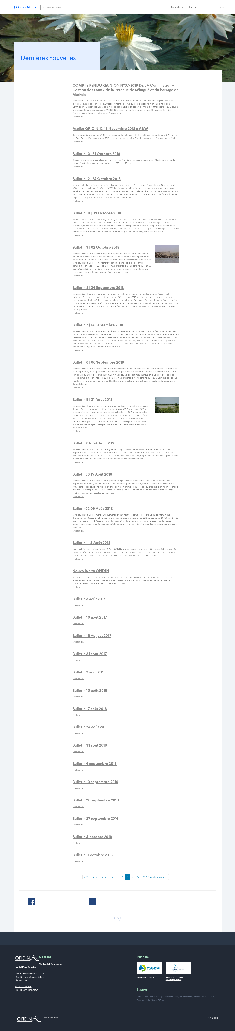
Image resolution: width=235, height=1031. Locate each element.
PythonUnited (151, 1000)
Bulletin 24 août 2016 (90, 727)
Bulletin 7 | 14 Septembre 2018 (98, 325)
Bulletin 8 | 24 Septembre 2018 (98, 287)
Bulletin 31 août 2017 (90, 653)
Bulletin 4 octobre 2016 (92, 836)
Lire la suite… (78, 116)
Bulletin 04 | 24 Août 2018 (94, 443)
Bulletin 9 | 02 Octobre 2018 (96, 247)
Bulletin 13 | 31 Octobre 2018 (96, 153)
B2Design (162, 1000)
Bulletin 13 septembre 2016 (95, 781)
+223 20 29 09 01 (23, 986)
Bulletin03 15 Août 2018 (92, 474)
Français (194, 6)
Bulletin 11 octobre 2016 (93, 855)
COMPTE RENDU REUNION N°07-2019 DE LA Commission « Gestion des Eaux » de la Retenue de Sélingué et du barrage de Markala (126, 90)
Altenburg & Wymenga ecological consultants (173, 996)
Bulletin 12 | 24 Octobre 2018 (97, 178)
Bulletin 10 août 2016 (90, 690)
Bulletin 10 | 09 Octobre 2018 (97, 213)
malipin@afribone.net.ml (27, 990)
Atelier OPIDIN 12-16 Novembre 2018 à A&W (110, 128)
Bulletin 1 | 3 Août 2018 (91, 542)
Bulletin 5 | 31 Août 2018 (92, 399)
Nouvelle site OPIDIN (91, 570)
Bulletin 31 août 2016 (90, 745)
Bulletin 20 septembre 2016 (96, 800)
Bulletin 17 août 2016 (90, 708)
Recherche (175, 7)
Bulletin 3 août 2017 (89, 599)
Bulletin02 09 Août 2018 (93, 508)
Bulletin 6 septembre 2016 (95, 763)
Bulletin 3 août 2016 (89, 672)
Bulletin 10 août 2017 (90, 617)
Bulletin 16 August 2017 (92, 635)
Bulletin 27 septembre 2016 (96, 818)
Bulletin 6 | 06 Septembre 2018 (98, 362)
